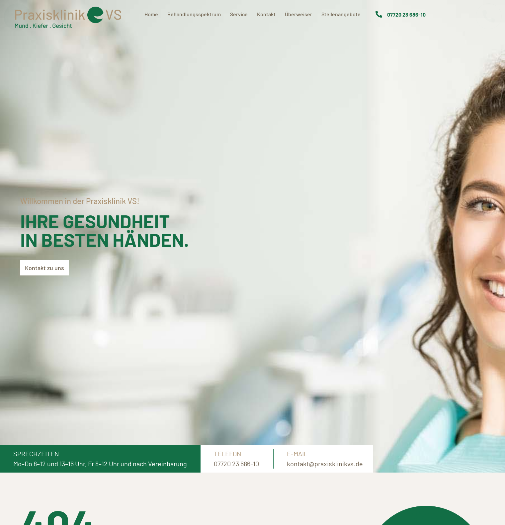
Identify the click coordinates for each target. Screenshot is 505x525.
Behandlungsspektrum (194, 14)
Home (151, 14)
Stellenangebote (341, 14)
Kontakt (266, 14)
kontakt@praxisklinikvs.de (325, 464)
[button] (6, 518)
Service (239, 14)
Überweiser (298, 14)
